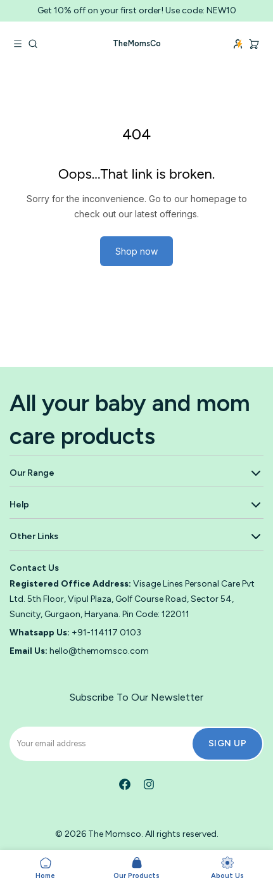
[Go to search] (33, 44)
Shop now (136, 251)
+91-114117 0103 (106, 632)
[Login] (238, 43)
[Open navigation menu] (18, 44)
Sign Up (227, 743)
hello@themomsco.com (99, 651)
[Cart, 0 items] (254, 43)
